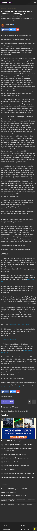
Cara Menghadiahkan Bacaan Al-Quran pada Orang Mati (19, 478)
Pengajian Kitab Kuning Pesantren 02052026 (13, 495)
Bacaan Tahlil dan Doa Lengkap (12, 441)
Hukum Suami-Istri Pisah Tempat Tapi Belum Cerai (19, 473)
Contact (23, 525)
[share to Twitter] (12, 29)
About (5, 525)
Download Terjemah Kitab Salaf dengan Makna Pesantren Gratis (18, 449)
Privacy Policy (25, 529)
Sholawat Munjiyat (9, 469)
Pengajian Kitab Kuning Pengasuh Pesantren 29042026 (16, 504)
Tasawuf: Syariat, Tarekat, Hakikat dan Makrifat (18, 445)
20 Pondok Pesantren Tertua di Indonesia (16, 462)
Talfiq (3, 337)
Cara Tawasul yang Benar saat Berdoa (15, 454)
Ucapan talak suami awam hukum (19, 325)
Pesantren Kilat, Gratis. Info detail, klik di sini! (14, 411)
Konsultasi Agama (8, 396)
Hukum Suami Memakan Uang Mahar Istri (16, 466)
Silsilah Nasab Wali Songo (8, 492)
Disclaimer (6, 529)
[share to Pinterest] (17, 29)
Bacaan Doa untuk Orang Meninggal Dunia (16, 458)
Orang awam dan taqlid (9, 340)
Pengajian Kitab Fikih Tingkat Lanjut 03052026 (14, 489)
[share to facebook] (5, 29)
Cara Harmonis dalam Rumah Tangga (12, 387)
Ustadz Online (9, 24)
